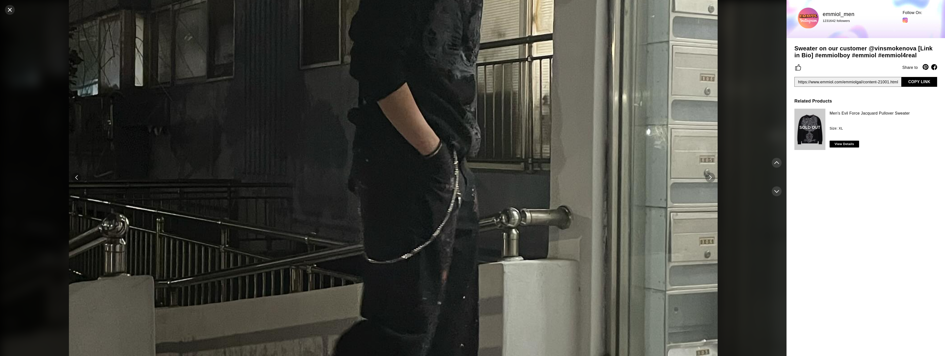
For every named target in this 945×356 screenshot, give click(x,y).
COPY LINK (919, 82)
